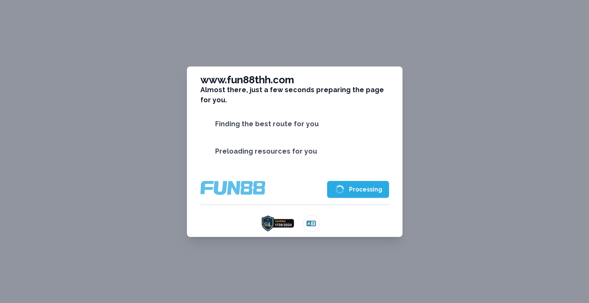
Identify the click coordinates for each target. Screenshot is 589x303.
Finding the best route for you (267, 124)
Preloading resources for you (266, 151)
